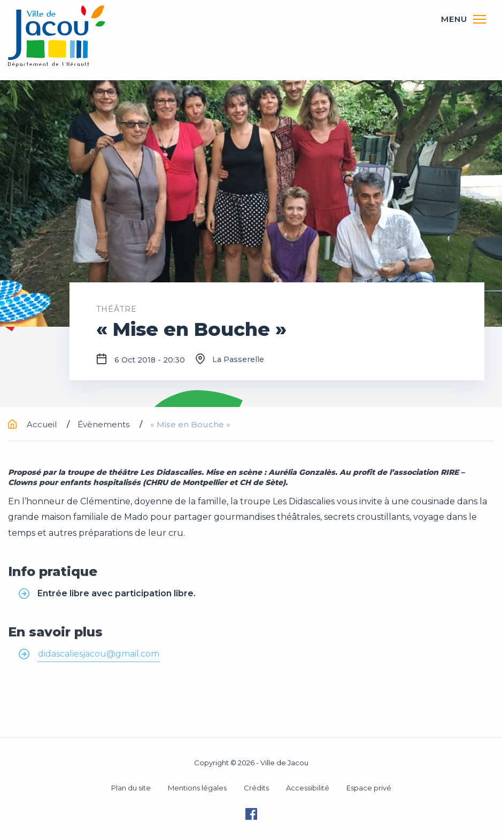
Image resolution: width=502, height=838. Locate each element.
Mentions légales (197, 787)
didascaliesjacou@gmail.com (98, 654)
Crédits (256, 787)
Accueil (33, 424)
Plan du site (131, 787)
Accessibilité (307, 787)
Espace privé (368, 787)
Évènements (105, 424)
